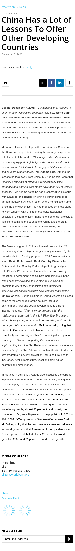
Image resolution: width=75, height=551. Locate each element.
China (5, 493)
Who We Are (9, 7)
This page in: (9, 67)
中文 (29, 67)
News (22, 7)
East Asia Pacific (11, 498)
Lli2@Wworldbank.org (15, 474)
